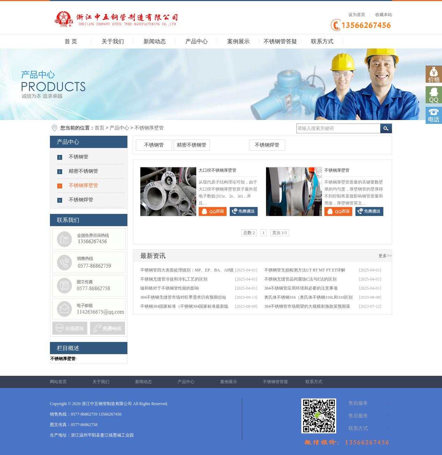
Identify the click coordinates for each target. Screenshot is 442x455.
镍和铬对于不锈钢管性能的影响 (169, 288)
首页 (99, 127)
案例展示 (238, 41)
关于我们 (113, 41)
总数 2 (249, 232)
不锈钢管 (78, 156)
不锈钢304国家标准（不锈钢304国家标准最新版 (184, 306)
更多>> (385, 255)
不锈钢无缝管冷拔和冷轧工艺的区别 (173, 279)
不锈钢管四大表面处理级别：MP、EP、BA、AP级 (187, 270)
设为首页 (356, 14)
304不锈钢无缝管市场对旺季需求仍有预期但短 (183, 297)
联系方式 (322, 41)
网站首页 (58, 381)
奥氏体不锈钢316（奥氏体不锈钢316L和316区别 (308, 297)
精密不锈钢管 (83, 171)
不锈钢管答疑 (280, 41)
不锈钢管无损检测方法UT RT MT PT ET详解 (304, 270)
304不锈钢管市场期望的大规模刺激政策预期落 (307, 306)
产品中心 (196, 41)
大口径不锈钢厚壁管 (217, 170)
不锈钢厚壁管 (149, 127)
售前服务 (358, 403)
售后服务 (358, 415)
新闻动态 (154, 41)
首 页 (71, 41)
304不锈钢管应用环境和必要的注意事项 (301, 288)
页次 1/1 (279, 232)
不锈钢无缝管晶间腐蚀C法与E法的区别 (300, 279)
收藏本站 (383, 14)
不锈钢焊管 (81, 199)
